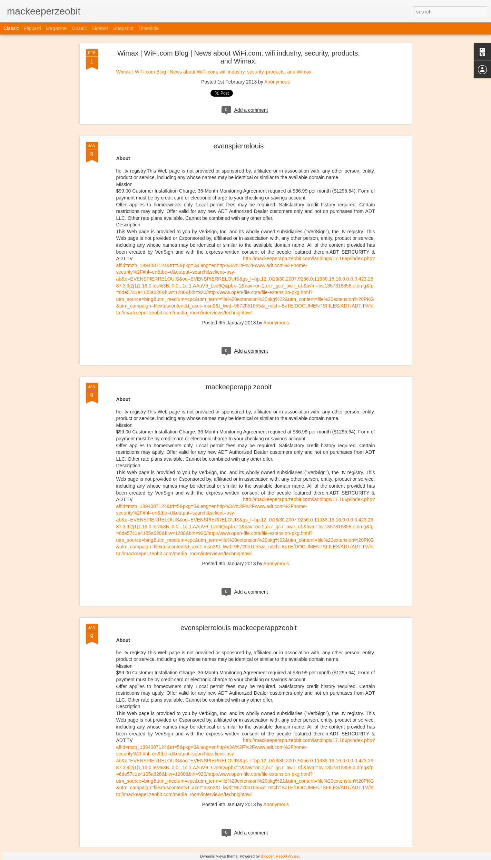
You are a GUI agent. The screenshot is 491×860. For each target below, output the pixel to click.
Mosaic (79, 28)
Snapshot (123, 28)
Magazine (56, 28)
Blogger (267, 856)
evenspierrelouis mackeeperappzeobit (238, 628)
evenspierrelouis (239, 146)
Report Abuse (287, 856)
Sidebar (100, 28)
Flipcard (32, 28)
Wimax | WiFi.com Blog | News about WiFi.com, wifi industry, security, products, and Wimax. (238, 57)
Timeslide (148, 28)
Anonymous (277, 82)
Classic (11, 28)
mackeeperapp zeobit (239, 387)
